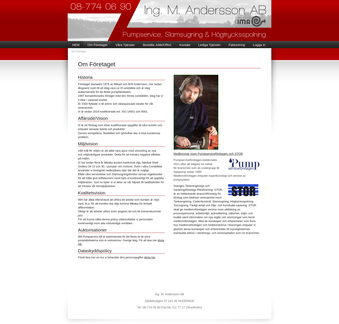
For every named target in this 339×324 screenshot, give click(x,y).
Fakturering (237, 45)
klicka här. (150, 257)
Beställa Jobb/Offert (157, 45)
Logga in (259, 45)
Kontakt (184, 45)
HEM (75, 45)
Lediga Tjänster (209, 45)
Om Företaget (97, 45)
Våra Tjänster (125, 45)
